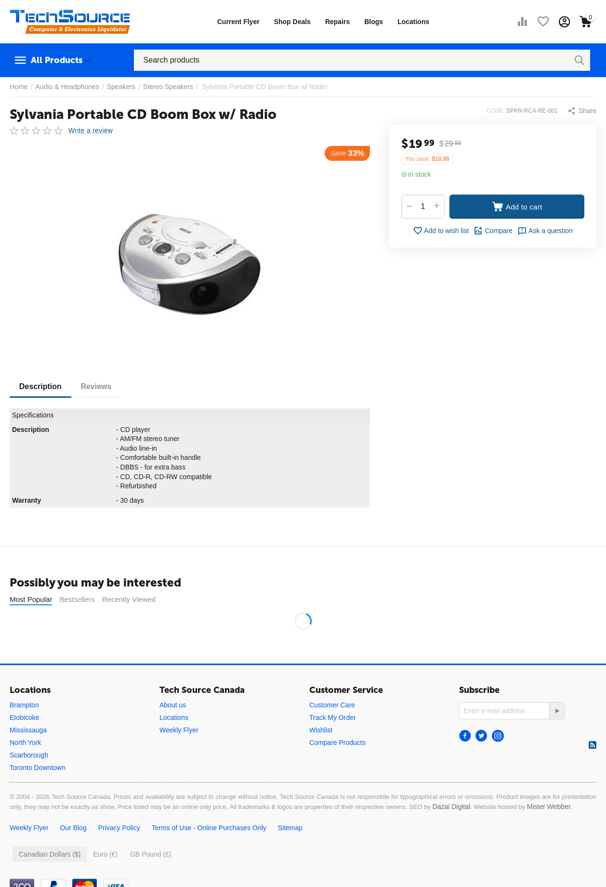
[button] (581, 110)
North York (25, 742)
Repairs (337, 22)
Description (40, 386)
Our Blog (73, 828)
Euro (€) (105, 854)
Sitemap (290, 828)
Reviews (96, 386)
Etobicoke (24, 717)
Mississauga (28, 730)
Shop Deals (292, 22)
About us (172, 705)
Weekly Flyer (178, 730)
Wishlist (320, 730)
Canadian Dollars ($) (49, 854)
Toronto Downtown (38, 767)
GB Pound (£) (150, 854)
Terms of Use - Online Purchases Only (209, 828)
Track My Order (332, 717)
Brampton (24, 705)
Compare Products (337, 742)
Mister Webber (549, 806)
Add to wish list (441, 230)
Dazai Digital (452, 806)
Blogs (373, 22)
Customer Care (332, 705)
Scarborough (29, 755)
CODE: (496, 110)
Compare (493, 230)
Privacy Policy (119, 828)
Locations (413, 22)
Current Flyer (238, 22)
